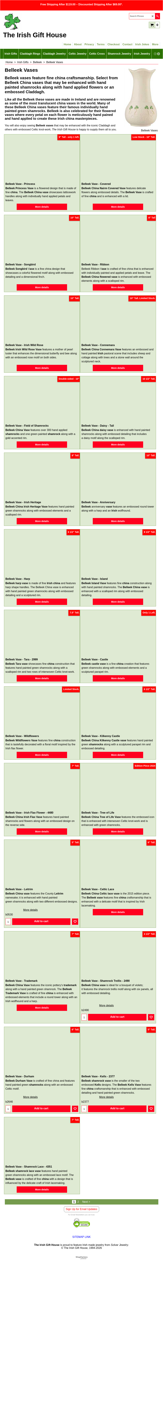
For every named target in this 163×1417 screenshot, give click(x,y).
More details (42, 208)
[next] (158, 53)
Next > (86, 1359)
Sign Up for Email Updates (81, 1366)
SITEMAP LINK (81, 1394)
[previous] (155, 53)
